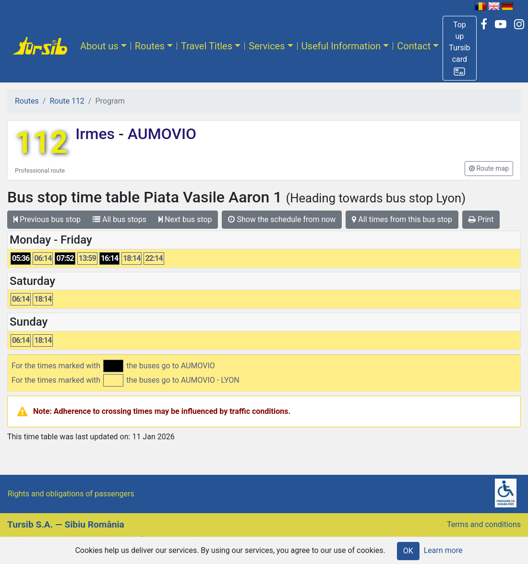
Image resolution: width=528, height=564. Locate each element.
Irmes (97, 134)
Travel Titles (206, 46)
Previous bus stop (47, 219)
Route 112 (66, 101)
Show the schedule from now (282, 219)
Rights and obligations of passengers (71, 493)
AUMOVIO (160, 134)
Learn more (443, 550)
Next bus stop (185, 219)
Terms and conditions (484, 524)
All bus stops (119, 219)
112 (41, 143)
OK (408, 550)
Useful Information (341, 46)
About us (99, 46)
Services (267, 46)
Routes (150, 46)
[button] (459, 48)
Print (480, 219)
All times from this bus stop (402, 219)
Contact (414, 46)
